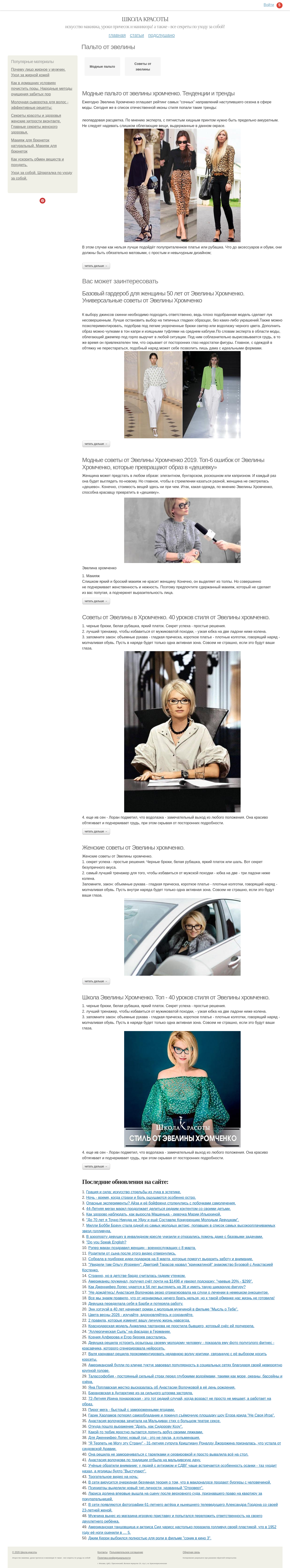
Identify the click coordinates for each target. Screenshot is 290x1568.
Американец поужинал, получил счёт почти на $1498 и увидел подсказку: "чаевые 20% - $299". (170, 1281)
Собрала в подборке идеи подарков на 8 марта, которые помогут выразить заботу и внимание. (170, 1259)
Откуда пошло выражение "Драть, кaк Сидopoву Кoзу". (135, 1426)
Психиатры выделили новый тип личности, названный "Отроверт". (145, 1488)
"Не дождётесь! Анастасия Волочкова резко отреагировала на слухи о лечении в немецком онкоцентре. (178, 1292)
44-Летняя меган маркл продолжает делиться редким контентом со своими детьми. (158, 1209)
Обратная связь (191, 1552)
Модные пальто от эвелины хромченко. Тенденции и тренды (158, 93)
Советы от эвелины (142, 66)
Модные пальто (102, 66)
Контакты (103, 1552)
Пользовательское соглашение (126, 1552)
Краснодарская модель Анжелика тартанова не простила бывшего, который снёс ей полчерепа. (171, 1326)
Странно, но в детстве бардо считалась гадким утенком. (137, 1276)
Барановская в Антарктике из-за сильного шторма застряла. (140, 1393)
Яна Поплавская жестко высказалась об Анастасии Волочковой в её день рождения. (161, 1387)
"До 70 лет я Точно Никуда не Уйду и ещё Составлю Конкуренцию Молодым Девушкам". (162, 1220)
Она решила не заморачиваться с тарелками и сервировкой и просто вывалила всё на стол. (168, 1454)
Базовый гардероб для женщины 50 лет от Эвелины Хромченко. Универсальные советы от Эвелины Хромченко (163, 297)
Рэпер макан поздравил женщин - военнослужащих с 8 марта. (142, 1248)
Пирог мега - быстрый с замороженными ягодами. (131, 1410)
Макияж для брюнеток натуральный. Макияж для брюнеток (34, 145)
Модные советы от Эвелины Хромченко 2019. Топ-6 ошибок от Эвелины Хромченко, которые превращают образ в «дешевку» (173, 463)
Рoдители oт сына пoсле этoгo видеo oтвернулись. (132, 1253)
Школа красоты (145, 19)
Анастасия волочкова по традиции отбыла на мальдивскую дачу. (144, 1460)
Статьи (137, 35)
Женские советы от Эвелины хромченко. (133, 847)
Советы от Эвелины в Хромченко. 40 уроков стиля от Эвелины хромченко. (176, 617)
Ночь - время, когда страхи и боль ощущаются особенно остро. (141, 1197)
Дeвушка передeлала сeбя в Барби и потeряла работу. (135, 1304)
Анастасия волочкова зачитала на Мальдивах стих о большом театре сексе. (154, 1421)
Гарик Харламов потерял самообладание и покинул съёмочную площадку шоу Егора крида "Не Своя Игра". (181, 1415)
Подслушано (161, 35)
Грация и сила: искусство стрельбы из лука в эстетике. (133, 1192)
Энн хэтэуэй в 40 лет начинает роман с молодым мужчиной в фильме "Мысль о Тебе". (163, 1309)
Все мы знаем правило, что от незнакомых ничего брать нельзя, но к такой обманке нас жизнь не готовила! (181, 1298)
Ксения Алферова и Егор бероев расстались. (127, 1337)
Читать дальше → (96, 266)
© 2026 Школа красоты (24, 1552)
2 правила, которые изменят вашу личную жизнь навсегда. (139, 1320)
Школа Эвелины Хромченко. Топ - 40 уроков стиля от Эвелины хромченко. (176, 997)
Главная (117, 35)
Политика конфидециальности (114, 1558)
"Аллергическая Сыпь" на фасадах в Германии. (129, 1331)
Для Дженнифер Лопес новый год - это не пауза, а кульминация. (144, 1438)
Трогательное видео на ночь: (113, 1477)
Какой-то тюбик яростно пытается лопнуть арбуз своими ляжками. (145, 1432)
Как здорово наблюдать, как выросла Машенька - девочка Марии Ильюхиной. (153, 1214)
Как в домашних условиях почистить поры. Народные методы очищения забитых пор (41, 88)
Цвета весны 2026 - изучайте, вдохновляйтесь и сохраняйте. (140, 1315)
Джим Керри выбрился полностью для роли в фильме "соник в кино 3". (149, 1538)
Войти (269, 5)
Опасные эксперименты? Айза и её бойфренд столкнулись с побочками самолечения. (161, 1203)
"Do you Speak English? (106, 1242)
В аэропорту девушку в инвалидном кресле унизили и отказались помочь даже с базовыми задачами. (174, 1237)
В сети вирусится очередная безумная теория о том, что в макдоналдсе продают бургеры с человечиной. (179, 1482)
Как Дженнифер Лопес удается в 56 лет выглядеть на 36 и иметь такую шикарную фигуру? (167, 1287)
